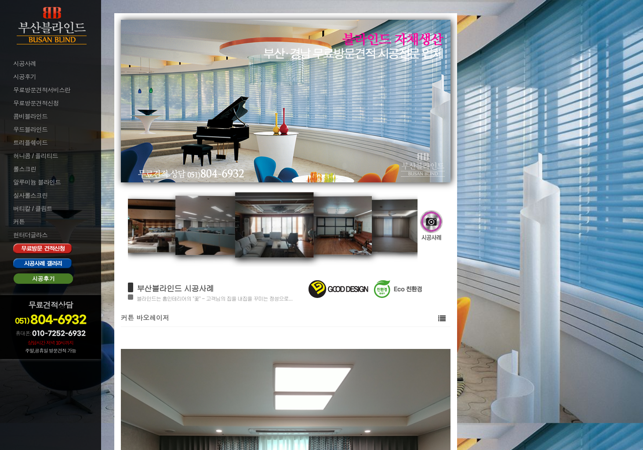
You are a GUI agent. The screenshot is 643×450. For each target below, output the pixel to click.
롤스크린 (24, 169)
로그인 (21, 366)
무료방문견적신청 (36, 103)
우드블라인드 (30, 129)
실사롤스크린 (30, 195)
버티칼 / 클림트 (32, 208)
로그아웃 (23, 377)
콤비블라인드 (30, 116)
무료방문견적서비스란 (41, 90)
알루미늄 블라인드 (37, 182)
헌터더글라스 (30, 235)
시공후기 (24, 76)
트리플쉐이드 (30, 142)
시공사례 (24, 63)
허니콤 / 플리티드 (35, 156)
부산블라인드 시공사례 (175, 288)
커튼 (19, 221)
